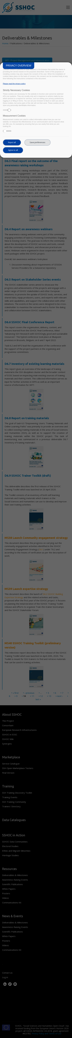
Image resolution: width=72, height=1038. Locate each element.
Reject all (12, 142)
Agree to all (13, 150)
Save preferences (37, 142)
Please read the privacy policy (14, 84)
